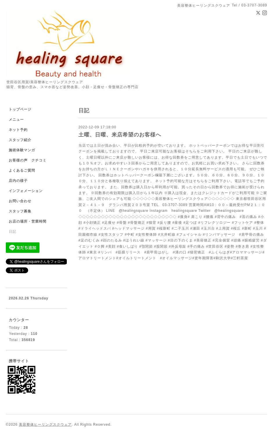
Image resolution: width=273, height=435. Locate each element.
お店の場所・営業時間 (27, 221)
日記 (12, 232)
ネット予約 (18, 130)
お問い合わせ (20, 201)
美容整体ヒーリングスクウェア (45, 424)
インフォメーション (26, 191)
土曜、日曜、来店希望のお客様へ (119, 135)
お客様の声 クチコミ (27, 160)
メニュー (16, 120)
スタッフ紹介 (20, 140)
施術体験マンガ (22, 150)
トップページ (20, 109)
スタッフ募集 (20, 211)
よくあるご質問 (22, 170)
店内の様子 (18, 181)
